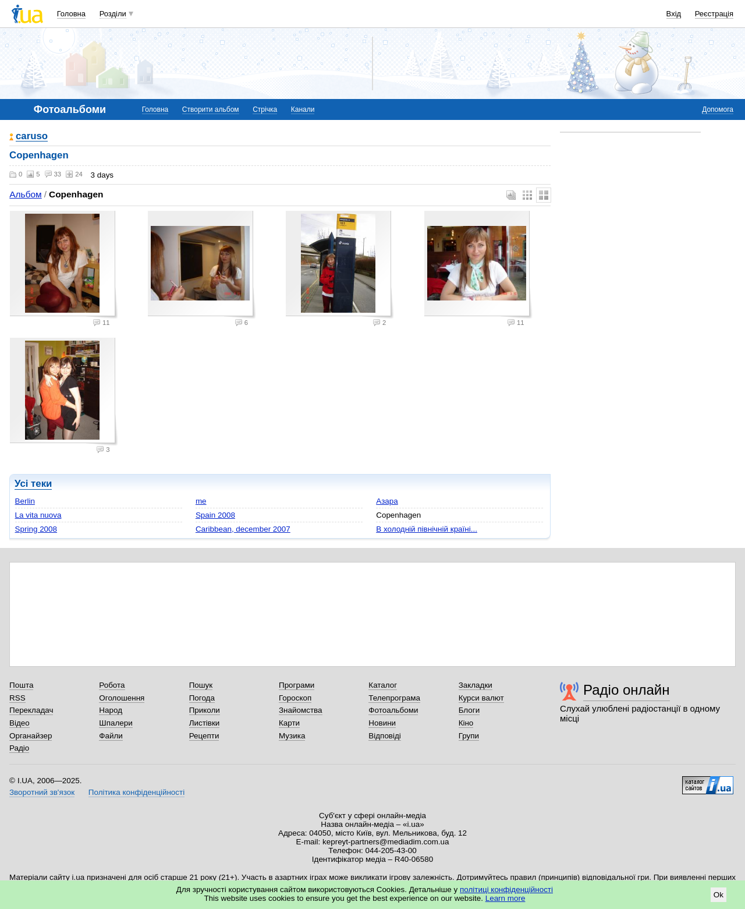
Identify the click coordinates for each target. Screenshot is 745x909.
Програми (296, 685)
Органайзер (30, 735)
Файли (111, 735)
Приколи (204, 710)
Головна (71, 13)
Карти (289, 723)
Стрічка (265, 109)
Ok (718, 894)
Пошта (21, 685)
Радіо (19, 748)
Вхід (674, 13)
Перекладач (31, 710)
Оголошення (121, 698)
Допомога (717, 109)
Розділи (113, 13)
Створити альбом (210, 109)
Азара (387, 501)
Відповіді (384, 735)
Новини (382, 723)
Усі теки (33, 483)
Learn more (505, 898)
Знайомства (300, 710)
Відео (19, 723)
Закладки (475, 685)
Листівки (204, 723)
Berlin (25, 501)
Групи (469, 735)
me (201, 501)
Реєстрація (714, 13)
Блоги (469, 710)
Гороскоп (295, 698)
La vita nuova (38, 515)
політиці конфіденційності (506, 889)
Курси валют (481, 698)
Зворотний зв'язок (41, 792)
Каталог (382, 685)
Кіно (466, 723)
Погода (202, 698)
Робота (112, 685)
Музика (292, 735)
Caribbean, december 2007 (243, 529)
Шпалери (115, 723)
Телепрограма (394, 698)
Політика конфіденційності (136, 792)
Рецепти (204, 735)
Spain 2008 (215, 515)
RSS (17, 698)
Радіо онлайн (626, 690)
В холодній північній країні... (426, 529)
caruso (32, 137)
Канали (303, 109)
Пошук (201, 685)
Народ (110, 710)
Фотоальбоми (393, 710)
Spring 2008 (36, 529)
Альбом (25, 194)
